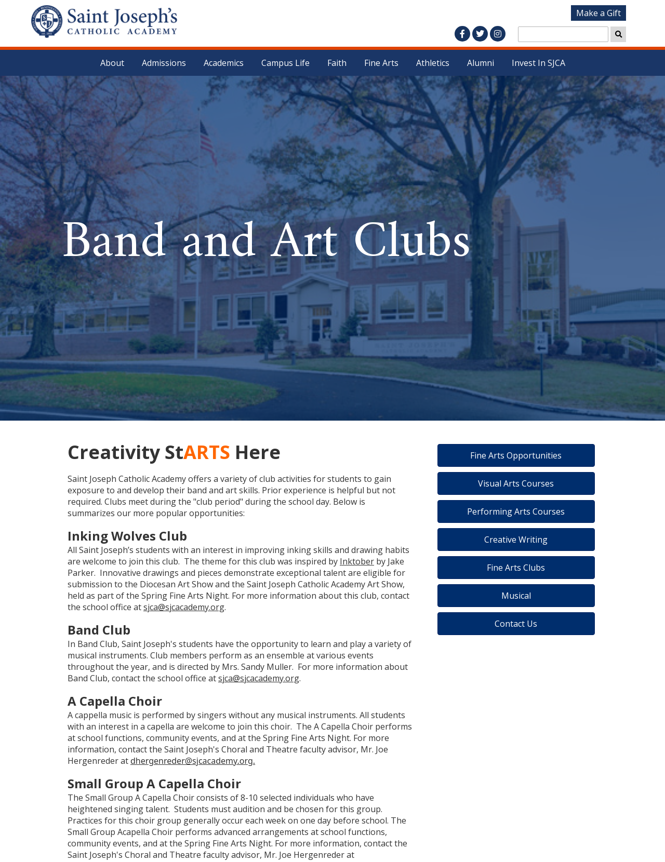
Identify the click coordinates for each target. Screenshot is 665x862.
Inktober (357, 561)
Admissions (164, 63)
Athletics (432, 63)
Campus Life (285, 63)
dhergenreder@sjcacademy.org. (192, 760)
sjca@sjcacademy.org (183, 607)
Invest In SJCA (538, 63)
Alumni (480, 63)
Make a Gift (598, 13)
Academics (224, 63)
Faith (337, 63)
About (112, 63)
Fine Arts (381, 63)
